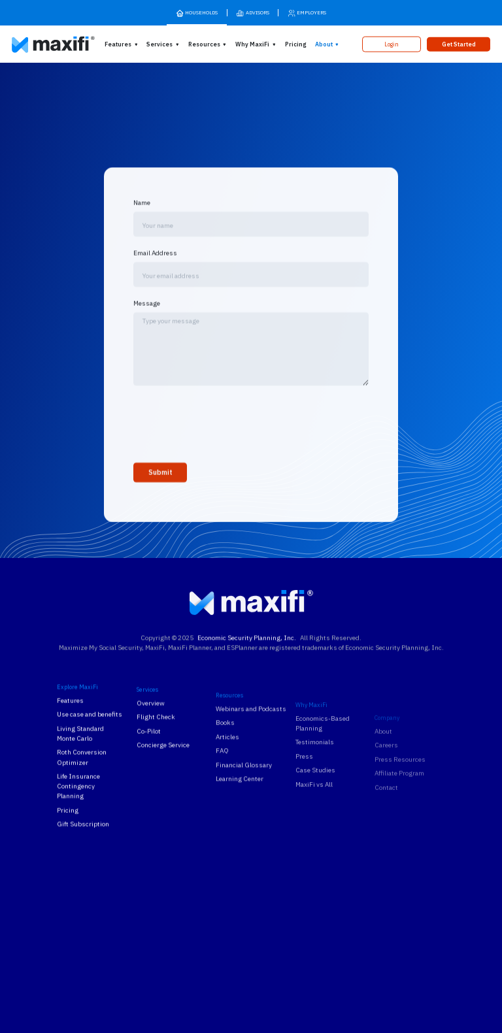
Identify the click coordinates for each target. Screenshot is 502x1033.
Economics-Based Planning (322, 763)
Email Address (155, 263)
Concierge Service (163, 761)
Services (159, 44)
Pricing (295, 44)
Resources (204, 44)
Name (141, 213)
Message (146, 314)
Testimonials (314, 782)
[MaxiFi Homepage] (38, 44)
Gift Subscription (83, 835)
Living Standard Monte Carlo (80, 744)
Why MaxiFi (252, 44)
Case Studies (315, 810)
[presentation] (232, 432)
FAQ (222, 779)
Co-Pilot (149, 748)
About (324, 44)
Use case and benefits (89, 725)
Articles (227, 765)
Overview (151, 719)
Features (118, 44)
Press (304, 796)
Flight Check (156, 733)
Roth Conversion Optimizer (82, 768)
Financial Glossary (244, 793)
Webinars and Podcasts (251, 736)
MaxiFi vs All (314, 824)
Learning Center (239, 807)
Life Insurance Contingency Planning (78, 797)
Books (225, 751)
